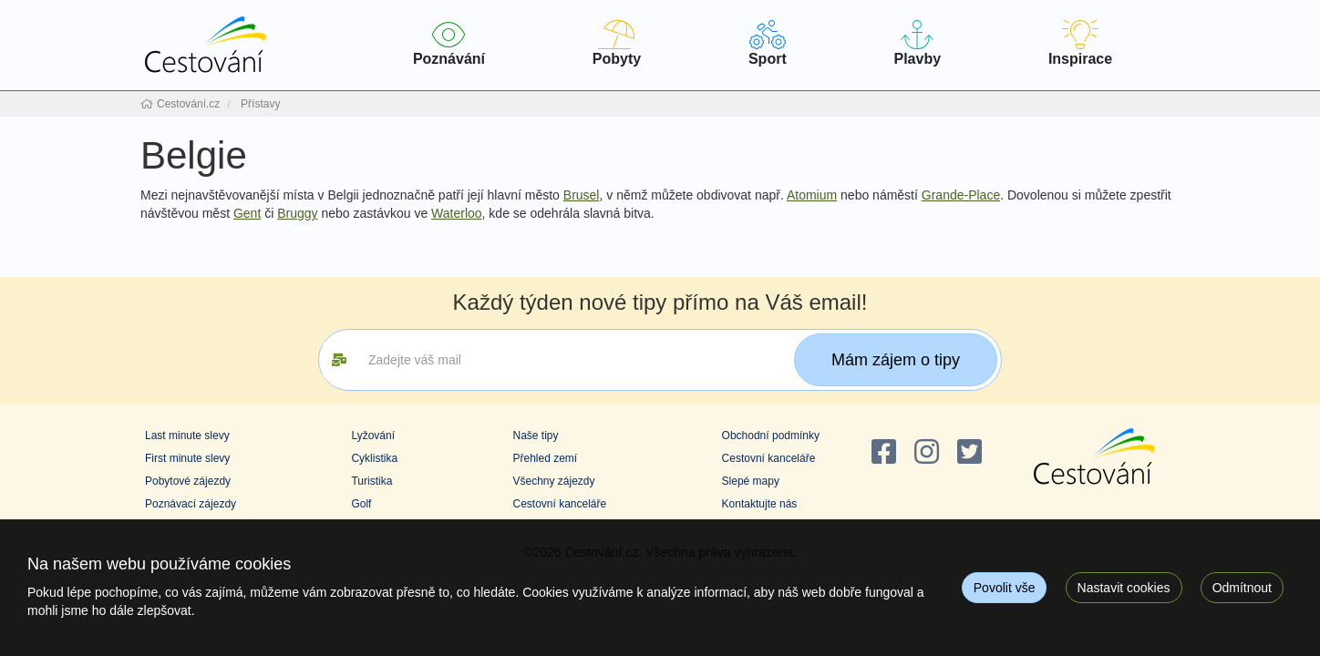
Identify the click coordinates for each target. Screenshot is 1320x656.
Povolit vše (1005, 587)
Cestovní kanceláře (559, 503)
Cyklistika (374, 458)
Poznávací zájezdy (190, 503)
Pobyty (616, 43)
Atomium (812, 195)
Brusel (581, 195)
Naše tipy (535, 435)
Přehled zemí (544, 458)
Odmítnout (1242, 587)
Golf (361, 503)
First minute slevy (187, 458)
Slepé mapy (750, 481)
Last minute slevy (187, 435)
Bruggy (297, 213)
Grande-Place (961, 195)
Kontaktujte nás (760, 503)
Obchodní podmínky (771, 435)
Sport (767, 43)
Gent (247, 213)
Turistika (371, 481)
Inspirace (1080, 43)
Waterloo (456, 213)
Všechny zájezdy (553, 481)
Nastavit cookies (1124, 587)
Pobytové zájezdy (188, 481)
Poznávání (448, 43)
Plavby (917, 43)
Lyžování (373, 435)
